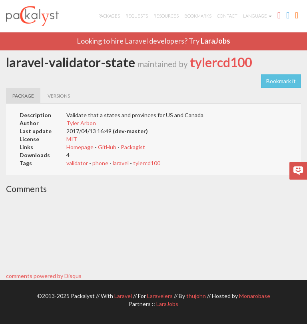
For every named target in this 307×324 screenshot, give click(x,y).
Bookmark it (281, 81)
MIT (71, 139)
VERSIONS (59, 96)
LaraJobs (215, 40)
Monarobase (254, 295)
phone (100, 163)
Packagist (133, 147)
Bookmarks (197, 15)
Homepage (80, 147)
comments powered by (44, 275)
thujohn (196, 295)
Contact (227, 15)
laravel (121, 163)
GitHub (107, 147)
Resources (166, 15)
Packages (109, 15)
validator (77, 163)
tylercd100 (221, 62)
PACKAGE (23, 96)
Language (257, 15)
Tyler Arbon (81, 123)
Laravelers (160, 295)
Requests (137, 15)
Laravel (123, 295)
